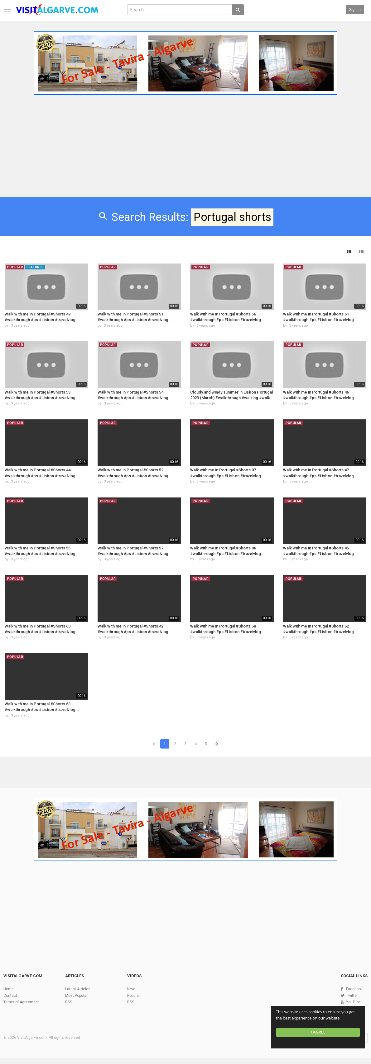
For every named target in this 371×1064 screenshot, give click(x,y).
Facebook (354, 989)
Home (8, 989)
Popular (133, 995)
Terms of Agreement (21, 1002)
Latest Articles (77, 989)
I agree (318, 1032)
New (131, 989)
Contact (10, 995)
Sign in (355, 9)
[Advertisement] (185, 144)
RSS (68, 1002)
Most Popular (76, 995)
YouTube (353, 1002)
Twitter (352, 995)
